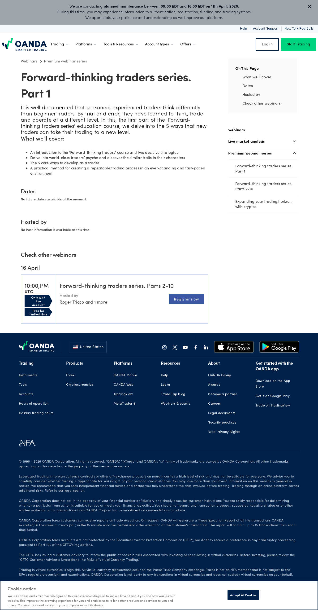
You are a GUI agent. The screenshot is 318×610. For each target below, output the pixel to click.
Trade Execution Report (216, 520)
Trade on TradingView (273, 405)
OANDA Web (123, 385)
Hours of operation (34, 404)
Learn (165, 385)
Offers (188, 44)
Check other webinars (261, 103)
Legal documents (221, 413)
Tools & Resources (121, 44)
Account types (160, 44)
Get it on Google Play (273, 396)
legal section (74, 491)
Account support (266, 29)
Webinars (236, 129)
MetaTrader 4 (124, 404)
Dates (247, 85)
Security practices (222, 422)
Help (243, 29)
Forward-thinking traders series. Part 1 (263, 168)
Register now (186, 298)
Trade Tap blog (173, 394)
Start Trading (298, 44)
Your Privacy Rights (224, 432)
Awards (214, 385)
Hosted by (251, 94)
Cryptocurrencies (79, 385)
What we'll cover (256, 76)
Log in (267, 44)
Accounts (26, 394)
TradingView (123, 394)
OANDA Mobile (125, 375)
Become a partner (222, 394)
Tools (23, 385)
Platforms (86, 44)
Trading (60, 44)
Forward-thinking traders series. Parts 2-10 (263, 186)
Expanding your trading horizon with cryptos (263, 204)
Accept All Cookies (243, 595)
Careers (214, 404)
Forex (70, 375)
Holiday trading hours (36, 413)
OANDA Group (219, 375)
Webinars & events (175, 404)
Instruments (28, 375)
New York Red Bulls (298, 29)
